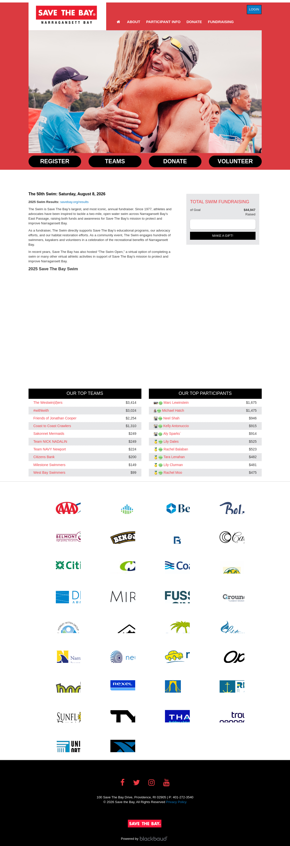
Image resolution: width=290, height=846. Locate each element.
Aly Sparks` (172, 434)
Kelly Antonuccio (176, 426)
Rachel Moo (172, 472)
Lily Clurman (173, 465)
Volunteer (235, 161)
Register (54, 161)
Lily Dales (171, 441)
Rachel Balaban (175, 449)
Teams (115, 161)
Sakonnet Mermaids (48, 434)
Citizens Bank (44, 457)
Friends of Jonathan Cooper (55, 418)
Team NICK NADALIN (50, 441)
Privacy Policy (176, 802)
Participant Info (163, 22)
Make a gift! (222, 235)
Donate (194, 22)
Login (254, 9)
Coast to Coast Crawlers (52, 426)
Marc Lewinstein (176, 403)
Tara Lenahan (174, 457)
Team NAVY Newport (49, 449)
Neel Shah (171, 418)
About (133, 22)
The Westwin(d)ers (48, 403)
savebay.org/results (74, 202)
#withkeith (41, 410)
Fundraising (221, 22)
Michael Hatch (173, 410)
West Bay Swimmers (49, 472)
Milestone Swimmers (49, 465)
